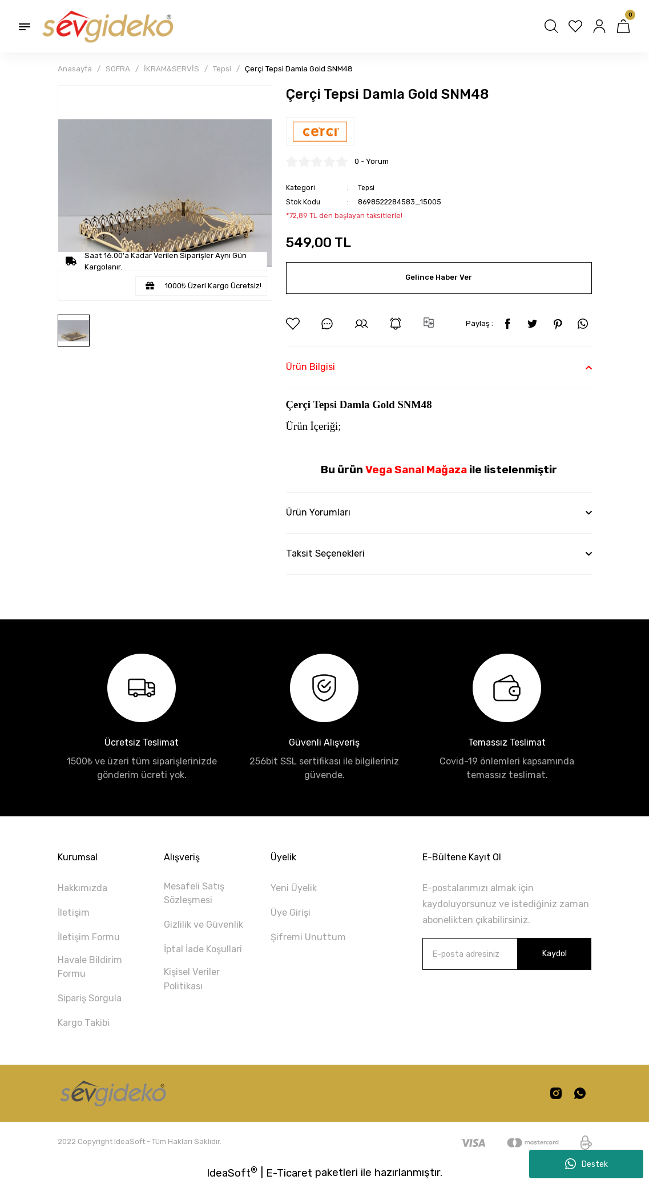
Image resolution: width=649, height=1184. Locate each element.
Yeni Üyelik (294, 888)
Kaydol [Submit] (554, 954)
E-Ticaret (289, 1173)
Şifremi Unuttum (308, 937)
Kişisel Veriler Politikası (192, 978)
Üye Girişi (291, 912)
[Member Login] (599, 26)
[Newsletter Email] (506, 954)
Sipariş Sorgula (90, 998)
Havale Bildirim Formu (90, 967)
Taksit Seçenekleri (325, 553)
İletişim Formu (89, 937)
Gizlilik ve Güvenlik (203, 924)
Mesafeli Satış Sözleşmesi (194, 893)
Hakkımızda (82, 888)
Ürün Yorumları (318, 512)
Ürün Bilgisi (310, 366)
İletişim (74, 912)
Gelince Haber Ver (439, 277)
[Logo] (106, 26)
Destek (586, 1164)
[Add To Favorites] (293, 324)
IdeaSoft (232, 1172)
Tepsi (367, 187)
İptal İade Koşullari (203, 949)
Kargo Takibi (84, 1022)
